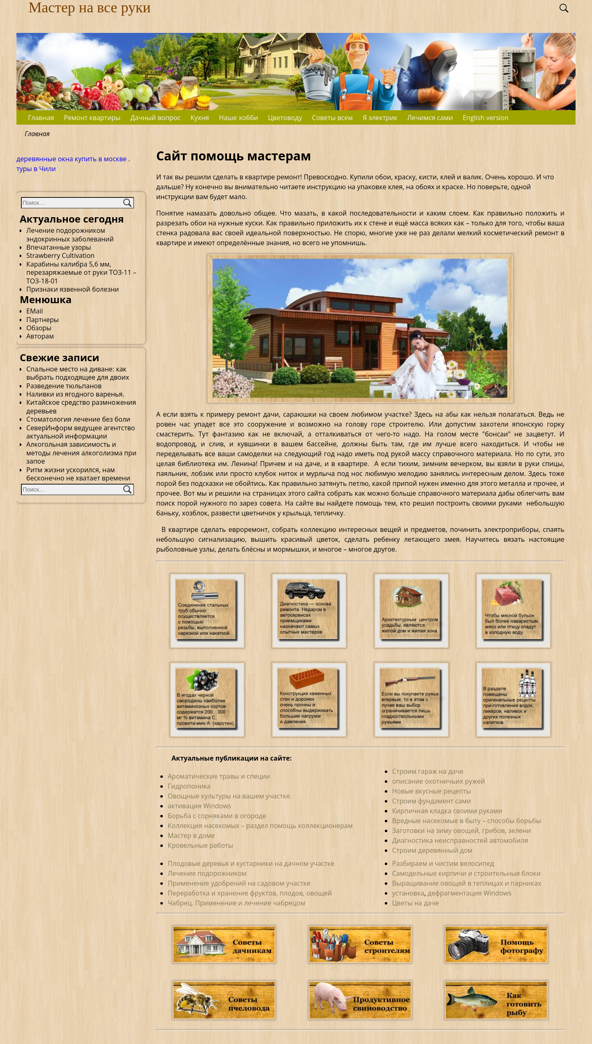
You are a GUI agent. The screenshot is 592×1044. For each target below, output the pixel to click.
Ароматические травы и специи (219, 776)
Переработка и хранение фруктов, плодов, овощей (250, 893)
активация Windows (199, 805)
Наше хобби (238, 117)
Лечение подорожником (207, 873)
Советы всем (332, 117)
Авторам (40, 336)
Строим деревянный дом (432, 850)
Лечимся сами (430, 117)
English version (486, 117)
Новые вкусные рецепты (431, 791)
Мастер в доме (191, 835)
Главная (41, 117)
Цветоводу (285, 117)
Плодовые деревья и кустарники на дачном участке (251, 863)
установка (408, 893)
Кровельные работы (200, 845)
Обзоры (38, 327)
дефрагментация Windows (469, 893)
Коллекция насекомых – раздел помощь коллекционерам (260, 825)
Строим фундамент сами (431, 800)
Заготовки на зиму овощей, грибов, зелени (461, 830)
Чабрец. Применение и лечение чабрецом (236, 902)
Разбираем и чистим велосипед (443, 863)
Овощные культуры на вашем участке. (229, 795)
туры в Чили (36, 168)
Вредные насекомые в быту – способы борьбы (466, 820)
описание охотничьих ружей (438, 781)
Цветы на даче (415, 902)
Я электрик (380, 117)
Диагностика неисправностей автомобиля (460, 840)
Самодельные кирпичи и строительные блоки (466, 873)
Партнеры (42, 319)
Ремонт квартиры (92, 117)
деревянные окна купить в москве (71, 158)
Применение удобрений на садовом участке (239, 883)
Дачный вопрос (155, 117)
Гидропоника (189, 786)
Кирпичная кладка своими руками (447, 810)
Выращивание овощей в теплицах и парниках (466, 883)
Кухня (199, 117)
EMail (34, 311)
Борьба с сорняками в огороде (217, 815)
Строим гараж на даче (427, 771)
